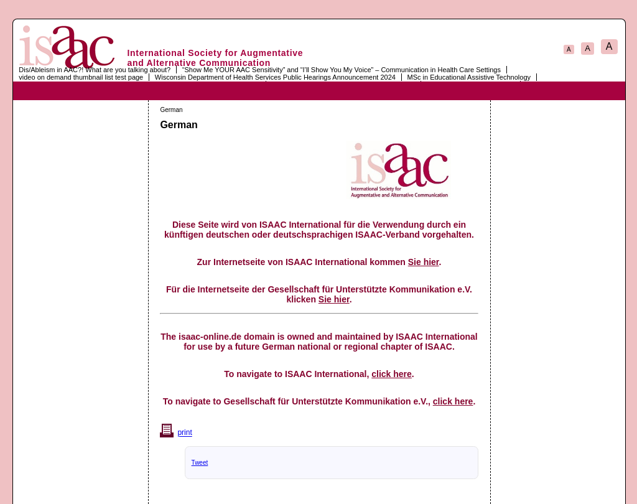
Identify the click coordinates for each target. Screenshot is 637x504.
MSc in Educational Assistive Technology (469, 77)
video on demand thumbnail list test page (81, 77)
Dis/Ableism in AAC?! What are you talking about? (94, 69)
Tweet (200, 462)
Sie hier (423, 262)
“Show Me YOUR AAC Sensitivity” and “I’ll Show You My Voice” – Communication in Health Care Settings (341, 69)
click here (391, 374)
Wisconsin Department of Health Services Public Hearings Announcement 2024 (275, 77)
